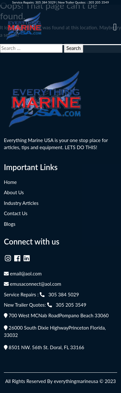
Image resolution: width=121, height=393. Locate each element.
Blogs (9, 224)
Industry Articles (21, 203)
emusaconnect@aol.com (32, 284)
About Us (14, 192)
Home (10, 182)
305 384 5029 (45, 2)
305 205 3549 (98, 2)
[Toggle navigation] (115, 27)
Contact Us (15, 213)
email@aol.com (23, 273)
